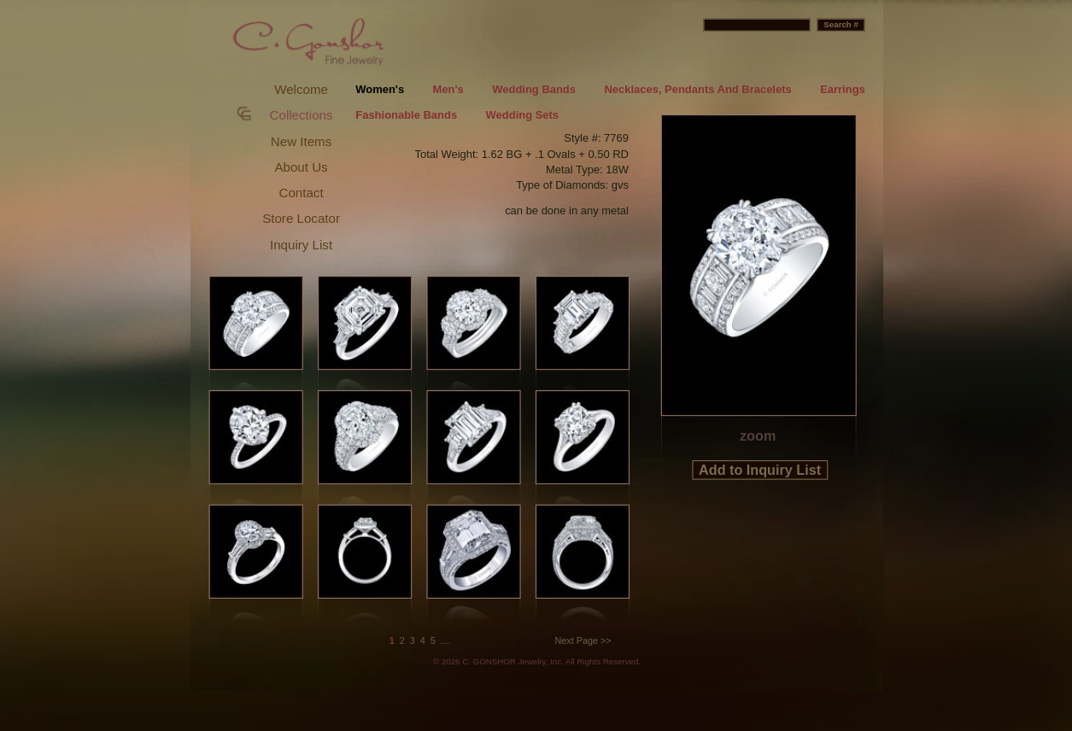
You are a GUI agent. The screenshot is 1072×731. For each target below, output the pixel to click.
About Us (300, 167)
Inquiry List (300, 244)
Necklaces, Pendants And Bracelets (697, 89)
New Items (300, 141)
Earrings (842, 89)
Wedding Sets (521, 115)
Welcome (301, 89)
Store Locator (301, 218)
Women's (379, 89)
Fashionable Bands (406, 115)
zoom (757, 435)
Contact (300, 192)
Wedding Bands (534, 89)
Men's (447, 89)
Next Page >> (582, 640)
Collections (300, 115)
